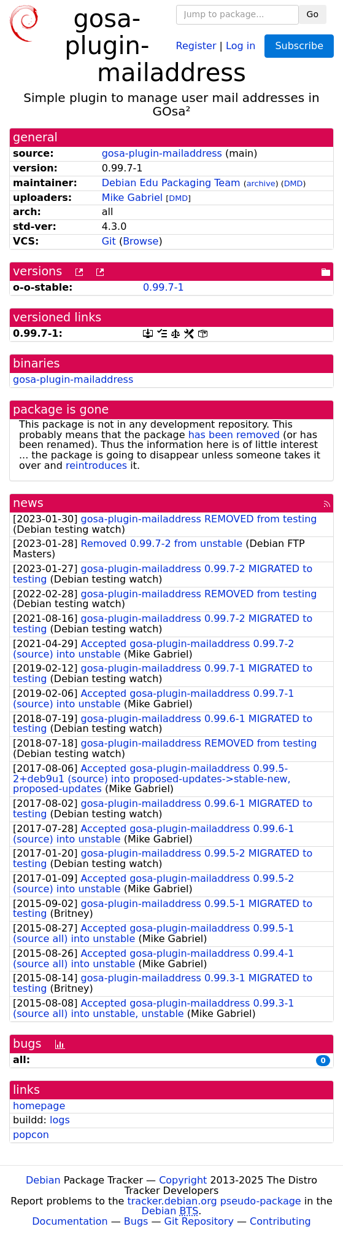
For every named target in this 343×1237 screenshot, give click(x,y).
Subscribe (299, 46)
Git (109, 241)
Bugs (136, 1221)
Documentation (69, 1221)
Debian (43, 1180)
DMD (293, 183)
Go (312, 14)
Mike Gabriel (132, 197)
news (28, 503)
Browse (140, 241)
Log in (240, 45)
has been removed (234, 435)
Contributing (280, 1221)
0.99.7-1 (163, 287)
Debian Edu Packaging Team (171, 183)
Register (196, 45)
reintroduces (96, 465)
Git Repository (199, 1221)
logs (60, 1120)
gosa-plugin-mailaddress (162, 153)
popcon (31, 1135)
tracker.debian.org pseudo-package (214, 1201)
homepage (39, 1106)
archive (261, 183)
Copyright (183, 1180)
